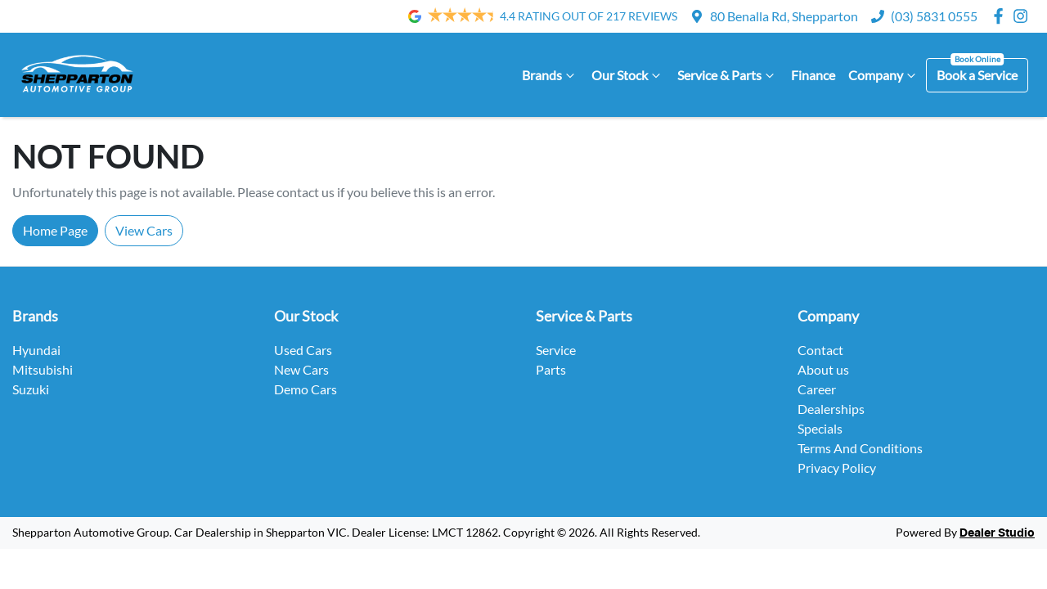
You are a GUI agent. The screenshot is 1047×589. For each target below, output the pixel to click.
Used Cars (303, 349)
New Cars (301, 369)
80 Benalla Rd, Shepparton (784, 16)
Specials (820, 428)
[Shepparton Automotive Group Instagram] (1024, 16)
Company (883, 75)
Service (556, 349)
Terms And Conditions (860, 448)
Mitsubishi (42, 369)
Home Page (55, 230)
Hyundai (36, 349)
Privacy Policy (837, 467)
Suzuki (30, 389)
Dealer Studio (997, 533)
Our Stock (627, 75)
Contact (820, 349)
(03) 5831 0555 (934, 16)
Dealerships (831, 408)
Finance (813, 75)
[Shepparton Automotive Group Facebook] (1002, 16)
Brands (550, 75)
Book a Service (977, 75)
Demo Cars (305, 389)
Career (817, 389)
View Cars (144, 230)
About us (823, 369)
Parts (551, 369)
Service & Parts (727, 75)
